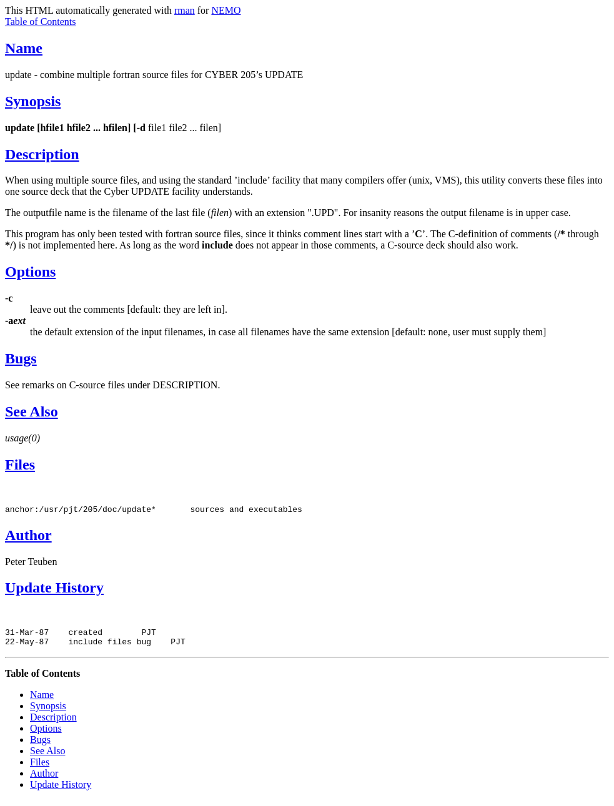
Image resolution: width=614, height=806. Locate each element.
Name (23, 48)
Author (28, 537)
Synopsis (33, 101)
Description (42, 154)
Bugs (21, 358)
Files (20, 464)
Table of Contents (40, 21)
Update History (54, 589)
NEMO (225, 10)
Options (30, 271)
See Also (31, 411)
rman (184, 10)
